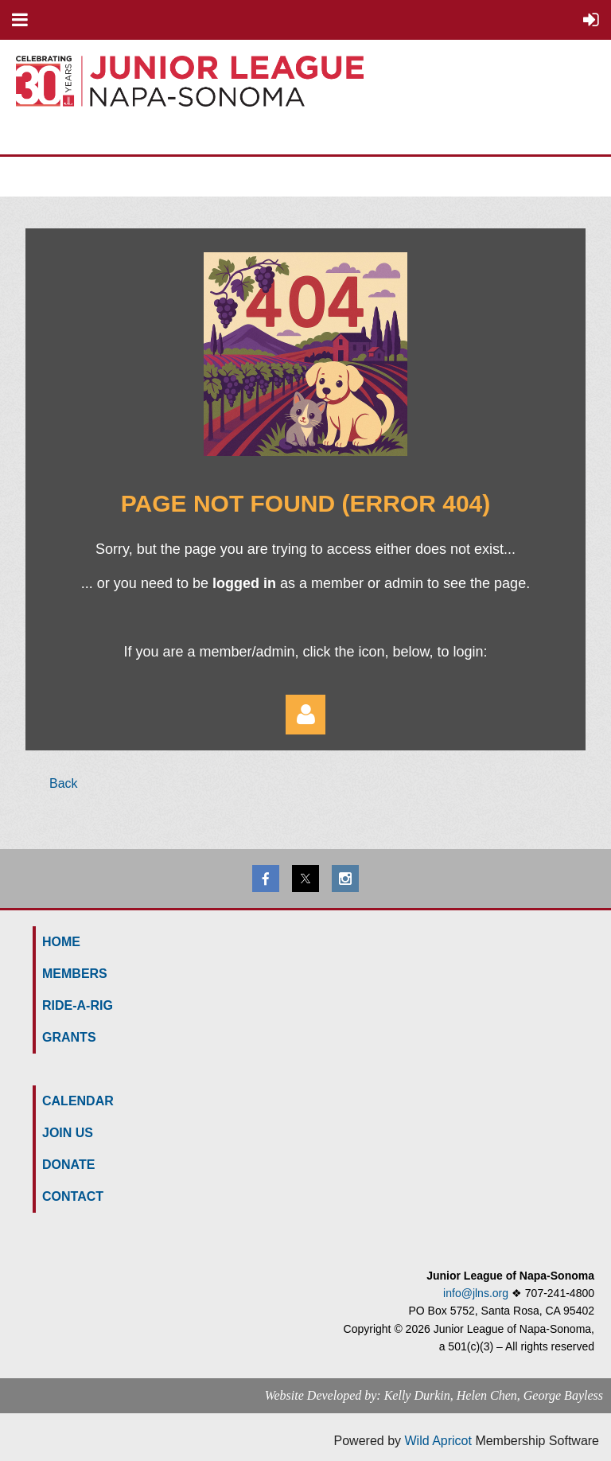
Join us (67, 1133)
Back (63, 783)
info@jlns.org (475, 1293)
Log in (305, 714)
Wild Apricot (437, 1440)
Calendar (78, 1101)
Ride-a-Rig (77, 1005)
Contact (72, 1196)
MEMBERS (74, 973)
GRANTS (69, 1037)
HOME (61, 942)
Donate (68, 1164)
